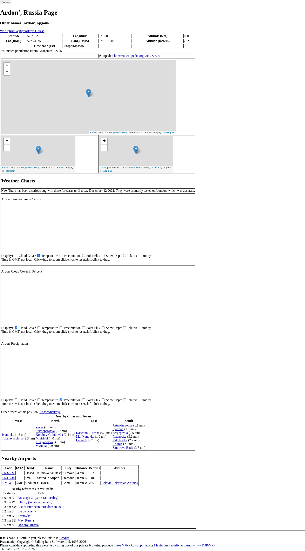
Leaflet (93, 132)
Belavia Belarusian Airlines (119, 483)
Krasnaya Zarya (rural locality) (38, 497)
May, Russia (26, 520)
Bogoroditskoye (49, 412)
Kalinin (117, 444)
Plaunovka (120, 436)
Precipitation (72, 255)
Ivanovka (8, 434)
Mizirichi (42, 438)
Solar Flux (93, 255)
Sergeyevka (120, 433)
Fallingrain (169, 132)
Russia (13, 31)
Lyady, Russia (27, 511)
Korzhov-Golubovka (49, 434)
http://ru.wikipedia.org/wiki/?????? (137, 56)
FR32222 (8, 473)
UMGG (7, 483)
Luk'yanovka (44, 442)
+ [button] (7, 66)
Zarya (39, 427)
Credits (64, 538)
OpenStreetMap (119, 132)
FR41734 (8, 478)
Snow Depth (114, 255)
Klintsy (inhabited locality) (35, 502)
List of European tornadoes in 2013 (41, 507)
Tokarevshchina (12, 438)
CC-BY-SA (146, 132)
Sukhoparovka (45, 431)
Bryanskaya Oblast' (31, 31)
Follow (6, 2)
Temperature (49, 255)
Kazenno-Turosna (88, 433)
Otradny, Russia (28, 525)
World (4, 31)
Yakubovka (120, 440)
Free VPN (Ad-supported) (132, 545)
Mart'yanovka (85, 436)
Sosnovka (24, 516)
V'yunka (41, 446)
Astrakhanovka (123, 425)
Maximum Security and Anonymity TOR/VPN (185, 545)
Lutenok (81, 440)
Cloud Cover (27, 255)
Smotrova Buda (123, 447)
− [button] (7, 72)
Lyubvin (118, 429)
